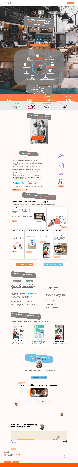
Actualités (65, 453)
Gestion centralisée (16, 181)
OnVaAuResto (33, 183)
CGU (64, 457)
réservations (23, 175)
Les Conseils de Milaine (15, 442)
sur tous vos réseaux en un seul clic (24, 171)
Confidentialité (65, 458)
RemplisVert (39, 339)
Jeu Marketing (44, 230)
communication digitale (30, 293)
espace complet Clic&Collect (19, 177)
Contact (64, 456)
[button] (15, 36)
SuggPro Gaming (59, 341)
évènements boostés (18, 179)
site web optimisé (17, 182)
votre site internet (31, 298)
